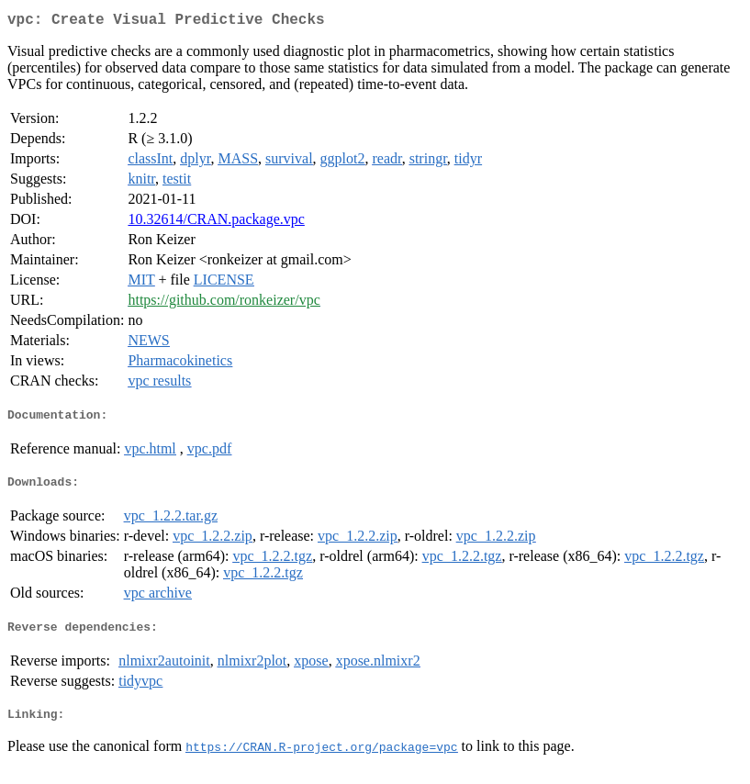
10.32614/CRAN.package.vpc (216, 222)
